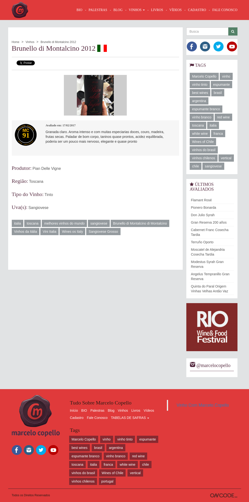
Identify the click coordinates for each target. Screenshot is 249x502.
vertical (226, 158)
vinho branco (201, 117)
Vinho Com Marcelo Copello (203, 405)
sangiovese (98, 223)
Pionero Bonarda (203, 207)
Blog (111, 410)
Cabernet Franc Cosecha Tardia (209, 232)
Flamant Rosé (201, 200)
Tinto (49, 195)
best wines (200, 93)
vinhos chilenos (203, 158)
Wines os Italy (72, 231)
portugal (107, 481)
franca (218, 133)
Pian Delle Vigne (47, 168)
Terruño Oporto (202, 242)
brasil (218, 93)
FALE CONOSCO (224, 10)
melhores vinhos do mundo (64, 223)
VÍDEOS (175, 10)
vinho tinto (199, 84)
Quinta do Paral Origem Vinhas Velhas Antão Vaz (209, 288)
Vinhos (29, 42)
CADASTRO (197, 10)
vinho (226, 76)
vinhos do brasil (203, 150)
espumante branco (206, 109)
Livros (135, 410)
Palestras (98, 10)
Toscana (36, 181)
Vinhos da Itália (25, 231)
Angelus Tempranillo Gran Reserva (210, 276)
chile (195, 166)
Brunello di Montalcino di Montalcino (140, 223)
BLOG (117, 10)
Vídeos (149, 410)
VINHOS (137, 10)
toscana (32, 223)
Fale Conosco (97, 418)
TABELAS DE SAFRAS (130, 418)
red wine (223, 117)
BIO (79, 10)
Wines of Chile (203, 142)
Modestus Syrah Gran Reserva (207, 264)
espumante (221, 84)
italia (17, 223)
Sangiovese (38, 208)
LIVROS (157, 10)
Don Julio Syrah (203, 215)
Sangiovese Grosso (103, 231)
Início (74, 410)
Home (15, 42)
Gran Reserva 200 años (209, 222)
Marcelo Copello (204, 76)
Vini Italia (49, 231)
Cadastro (77, 418)
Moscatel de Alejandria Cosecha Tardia (208, 252)
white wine (200, 133)
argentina (199, 101)
